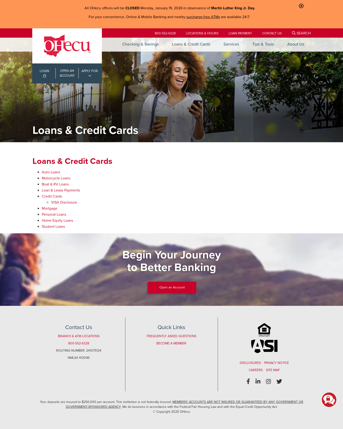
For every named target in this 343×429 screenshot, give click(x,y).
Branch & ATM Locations (79, 336)
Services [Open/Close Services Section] (231, 44)
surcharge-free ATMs (203, 17)
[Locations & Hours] (202, 33)
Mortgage (49, 208)
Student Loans (53, 226)
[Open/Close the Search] (301, 33)
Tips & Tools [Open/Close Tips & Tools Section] (263, 44)
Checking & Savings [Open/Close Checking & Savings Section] (140, 44)
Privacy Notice (276, 362)
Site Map (273, 370)
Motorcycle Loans (56, 178)
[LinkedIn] (258, 381)
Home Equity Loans (57, 220)
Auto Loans (51, 172)
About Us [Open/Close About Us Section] (295, 44)
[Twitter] (279, 381)
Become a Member (171, 343)
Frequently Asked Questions (171, 336)
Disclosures (250, 362)
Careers (256, 370)
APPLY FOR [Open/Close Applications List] (89, 71)
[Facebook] (248, 381)
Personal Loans (54, 214)
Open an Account (172, 287)
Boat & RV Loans (55, 184)
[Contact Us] (272, 33)
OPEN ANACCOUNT (67, 73)
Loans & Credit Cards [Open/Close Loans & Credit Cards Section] (191, 44)
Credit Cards (52, 196)
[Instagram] (268, 381)
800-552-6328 (165, 33)
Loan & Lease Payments (61, 190)
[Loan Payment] (240, 33)
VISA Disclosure (64, 202)
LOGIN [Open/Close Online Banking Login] (44, 73)
